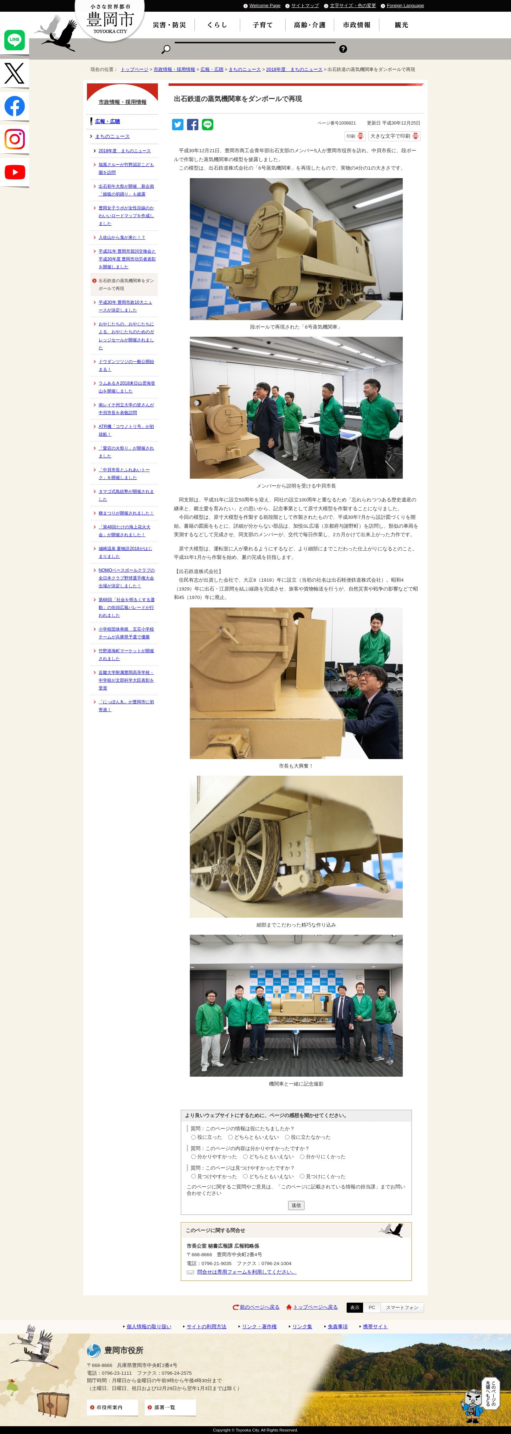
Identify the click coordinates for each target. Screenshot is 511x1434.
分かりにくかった (326, 1156)
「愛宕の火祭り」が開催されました (126, 452)
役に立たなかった (311, 1137)
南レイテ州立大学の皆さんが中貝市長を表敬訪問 (126, 408)
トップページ (134, 69)
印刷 (351, 136)
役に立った (209, 1137)
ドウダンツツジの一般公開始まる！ (126, 365)
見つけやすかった (217, 1176)
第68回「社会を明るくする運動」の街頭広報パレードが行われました (127, 607)
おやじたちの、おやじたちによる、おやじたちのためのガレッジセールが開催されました (126, 336)
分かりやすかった (217, 1156)
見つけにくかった (326, 1176)
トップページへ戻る (315, 1307)
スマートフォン (402, 1307)
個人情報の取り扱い (149, 1326)
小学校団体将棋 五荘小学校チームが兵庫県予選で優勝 (126, 633)
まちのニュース (245, 69)
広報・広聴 (212, 69)
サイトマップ (305, 5)
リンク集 (302, 1326)
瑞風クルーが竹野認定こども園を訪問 (126, 168)
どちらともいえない (256, 1137)
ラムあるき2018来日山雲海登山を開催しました (127, 387)
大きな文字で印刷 (390, 136)
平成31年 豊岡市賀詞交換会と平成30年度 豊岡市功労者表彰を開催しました (127, 259)
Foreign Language (405, 5)
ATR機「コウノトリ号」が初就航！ (126, 430)
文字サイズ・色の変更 (353, 5)
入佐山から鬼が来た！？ (122, 237)
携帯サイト (375, 1326)
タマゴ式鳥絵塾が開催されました (126, 495)
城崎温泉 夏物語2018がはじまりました (125, 552)
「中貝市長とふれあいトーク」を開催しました (124, 473)
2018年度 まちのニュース (294, 69)
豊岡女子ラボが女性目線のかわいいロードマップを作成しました (126, 215)
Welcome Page (264, 5)
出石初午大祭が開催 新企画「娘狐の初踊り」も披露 (126, 190)
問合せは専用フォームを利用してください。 (247, 1272)
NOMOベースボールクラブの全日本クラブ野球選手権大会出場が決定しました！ (127, 578)
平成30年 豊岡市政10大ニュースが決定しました (125, 306)
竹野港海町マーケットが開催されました (126, 654)
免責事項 (338, 1326)
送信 (296, 1205)
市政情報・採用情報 (174, 69)
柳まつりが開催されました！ (126, 513)
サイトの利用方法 (206, 1326)
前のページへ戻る (260, 1307)
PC (372, 1307)
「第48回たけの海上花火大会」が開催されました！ (124, 530)
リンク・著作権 (259, 1326)
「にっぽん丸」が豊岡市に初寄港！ (126, 705)
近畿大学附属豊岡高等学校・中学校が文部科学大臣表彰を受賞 (126, 680)
